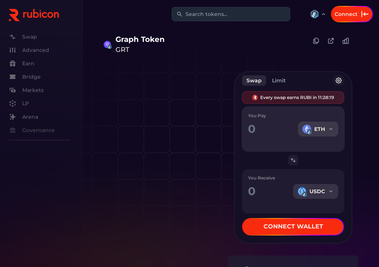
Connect (352, 14)
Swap (254, 80)
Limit (279, 80)
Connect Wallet (293, 226)
